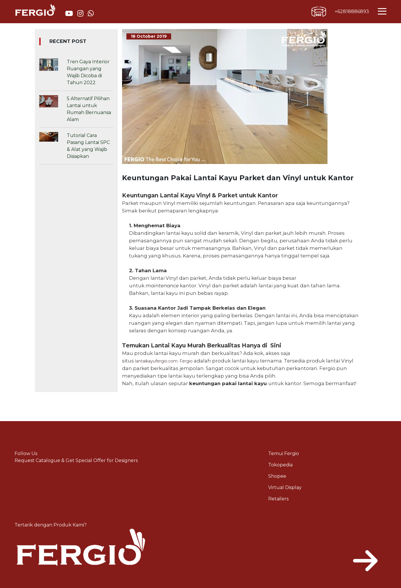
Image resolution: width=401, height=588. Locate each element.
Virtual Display (285, 487)
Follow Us (26, 453)
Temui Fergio (283, 453)
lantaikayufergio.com (156, 361)
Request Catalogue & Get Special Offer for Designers (76, 460)
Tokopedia (280, 465)
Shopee (277, 476)
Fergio (186, 361)
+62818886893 (352, 11)
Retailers (278, 499)
